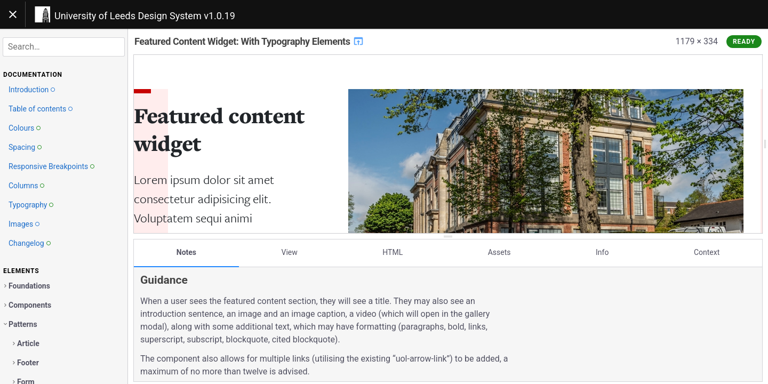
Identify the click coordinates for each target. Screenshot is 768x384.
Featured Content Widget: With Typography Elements (249, 41)
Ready (744, 41)
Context (706, 252)
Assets (499, 252)
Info (602, 252)
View (290, 252)
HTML (392, 252)
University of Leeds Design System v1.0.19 (144, 15)
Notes (186, 252)
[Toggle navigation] (13, 14)
